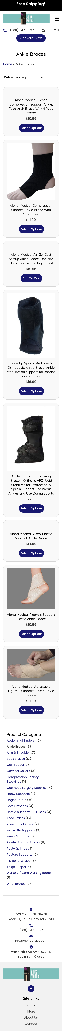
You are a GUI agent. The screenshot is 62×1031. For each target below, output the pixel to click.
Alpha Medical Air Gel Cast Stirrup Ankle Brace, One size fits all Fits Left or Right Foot (31, 259)
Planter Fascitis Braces (23, 842)
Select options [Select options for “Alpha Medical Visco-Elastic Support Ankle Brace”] (31, 553)
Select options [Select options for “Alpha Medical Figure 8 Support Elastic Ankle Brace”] (31, 634)
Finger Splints (16, 800)
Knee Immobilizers (20, 824)
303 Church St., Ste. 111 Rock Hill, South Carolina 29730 (31, 916)
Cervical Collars (18, 771)
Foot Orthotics (17, 806)
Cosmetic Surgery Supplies (27, 788)
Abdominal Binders (21, 740)
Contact (31, 1024)
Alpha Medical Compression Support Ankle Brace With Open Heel (31, 209)
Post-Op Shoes (18, 848)
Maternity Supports (21, 830)
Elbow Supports (18, 794)
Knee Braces (16, 818)
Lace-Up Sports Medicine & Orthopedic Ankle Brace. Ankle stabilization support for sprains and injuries (31, 369)
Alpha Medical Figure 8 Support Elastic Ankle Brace (31, 617)
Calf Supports (17, 765)
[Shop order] (23, 77)
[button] (31, 988)
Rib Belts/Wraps (18, 861)
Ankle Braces (16, 746)
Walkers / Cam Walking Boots (29, 873)
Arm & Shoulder (18, 752)
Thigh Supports (18, 867)
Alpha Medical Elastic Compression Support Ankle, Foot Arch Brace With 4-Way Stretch (31, 106)
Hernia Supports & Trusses (26, 812)
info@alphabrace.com (31, 941)
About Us (31, 1017)
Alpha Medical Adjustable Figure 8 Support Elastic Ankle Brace (31, 691)
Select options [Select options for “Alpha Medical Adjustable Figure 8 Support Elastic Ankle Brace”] (31, 710)
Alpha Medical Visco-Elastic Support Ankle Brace (31, 536)
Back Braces (16, 759)
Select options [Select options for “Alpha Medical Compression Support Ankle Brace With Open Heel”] (31, 229)
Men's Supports (18, 836)
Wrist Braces (16, 884)
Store (31, 1011)
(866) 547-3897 (22, 30)
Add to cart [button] (31, 278)
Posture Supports (19, 854)
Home (7, 64)
